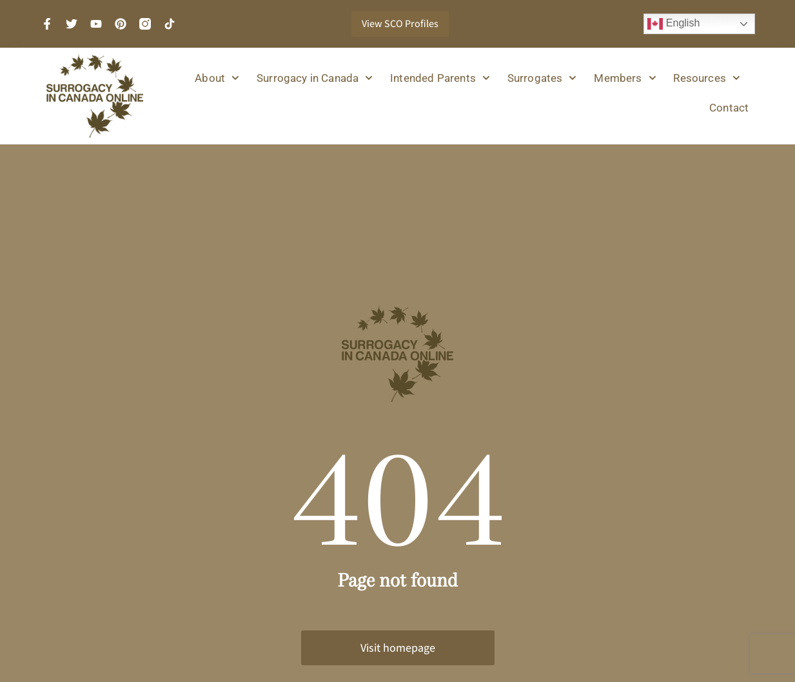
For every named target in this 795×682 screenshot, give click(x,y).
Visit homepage (397, 647)
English (673, 24)
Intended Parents (440, 78)
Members (625, 78)
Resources (706, 78)
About (217, 78)
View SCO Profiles (400, 23)
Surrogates (542, 78)
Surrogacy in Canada (315, 78)
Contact (729, 107)
